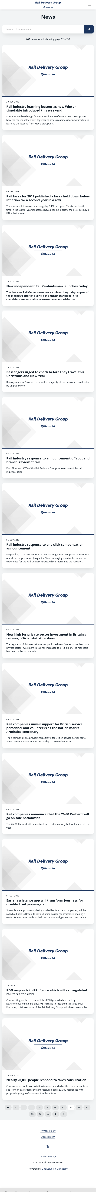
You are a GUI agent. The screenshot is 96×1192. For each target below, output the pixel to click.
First (8, 1107)
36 (40, 1114)
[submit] (89, 29)
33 (79, 1107)
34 (87, 1107)
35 (32, 1114)
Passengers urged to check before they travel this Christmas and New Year (45, 374)
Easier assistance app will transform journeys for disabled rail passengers (44, 902)
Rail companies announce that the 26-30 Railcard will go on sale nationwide (47, 816)
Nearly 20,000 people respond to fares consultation (46, 1080)
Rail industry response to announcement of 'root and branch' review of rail (48, 460)
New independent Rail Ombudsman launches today (47, 286)
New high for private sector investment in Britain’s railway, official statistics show (46, 636)
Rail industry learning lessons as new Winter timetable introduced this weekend (41, 108)
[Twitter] (48, 1146)
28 (39, 1107)
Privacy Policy (48, 1130)
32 (71, 1107)
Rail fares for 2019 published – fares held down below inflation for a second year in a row (48, 198)
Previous (16, 1107)
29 (47, 1107)
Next (55, 1114)
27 (31, 1107)
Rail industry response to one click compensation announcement (44, 546)
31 (63, 1107)
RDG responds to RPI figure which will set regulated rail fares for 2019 (46, 992)
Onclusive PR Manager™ (55, 1168)
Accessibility (48, 1136)
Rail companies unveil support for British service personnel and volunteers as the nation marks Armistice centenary (44, 728)
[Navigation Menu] (89, 4)
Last (63, 1114)
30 (55, 1107)
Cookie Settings (48, 1156)
